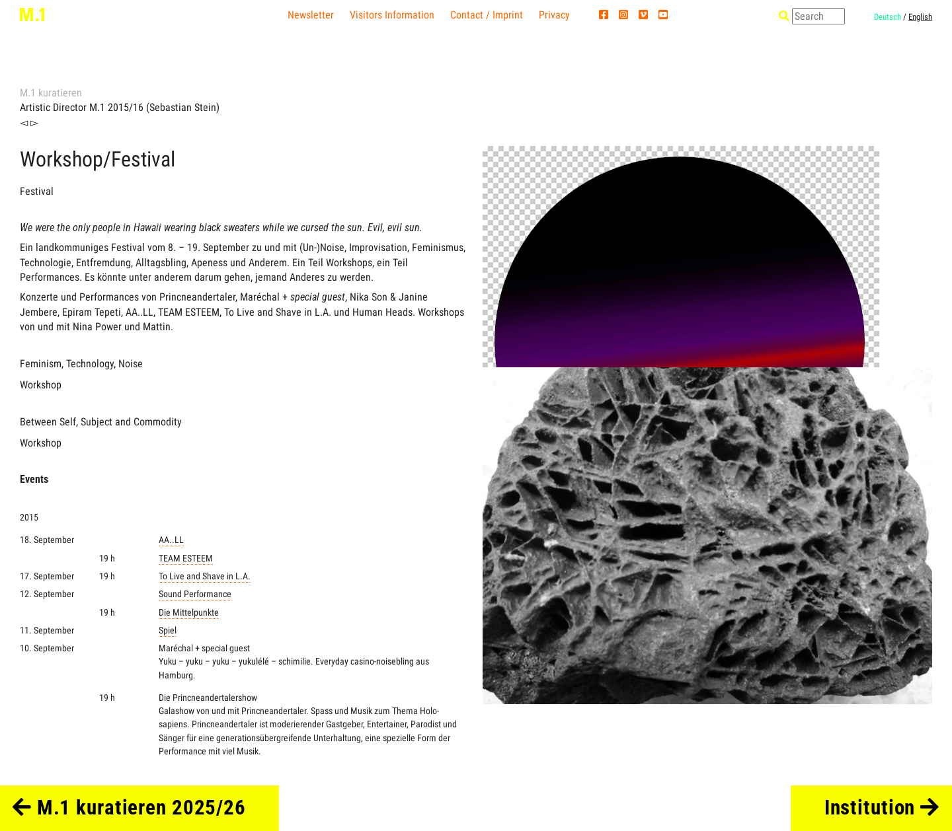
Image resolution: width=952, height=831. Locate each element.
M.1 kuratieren (51, 93)
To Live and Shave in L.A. (205, 576)
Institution (881, 807)
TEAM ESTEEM (186, 558)
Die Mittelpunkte (189, 612)
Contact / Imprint (486, 15)
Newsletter (311, 15)
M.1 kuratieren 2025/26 (129, 807)
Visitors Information (392, 15)
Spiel (168, 630)
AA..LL (171, 540)
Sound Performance (195, 594)
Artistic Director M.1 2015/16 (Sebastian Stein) (119, 107)
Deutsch (887, 17)
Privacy (554, 15)
